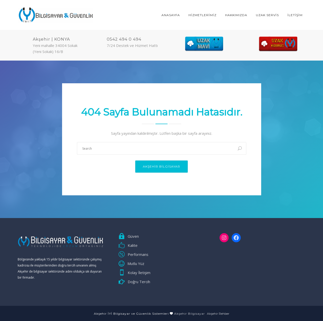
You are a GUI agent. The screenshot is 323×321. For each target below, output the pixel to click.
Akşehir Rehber (218, 313)
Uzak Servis (267, 15)
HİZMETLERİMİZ (203, 15)
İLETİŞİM (295, 15)
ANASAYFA (171, 15)
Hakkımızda (236, 15)
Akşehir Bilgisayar (161, 166)
